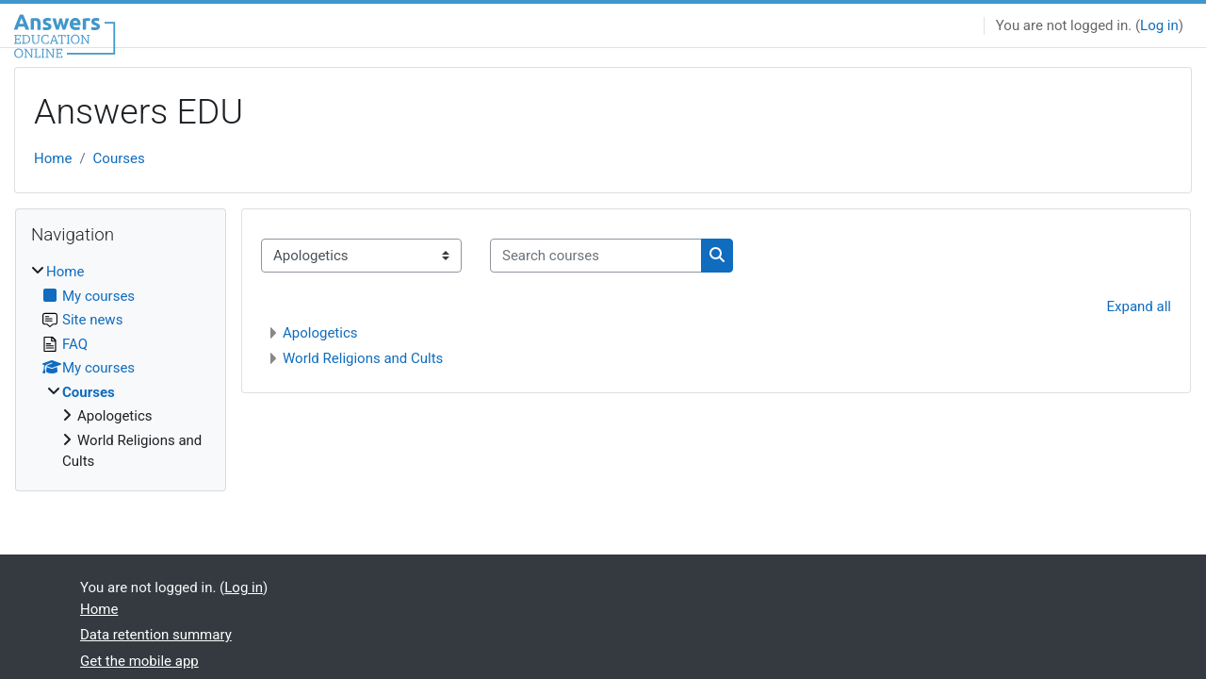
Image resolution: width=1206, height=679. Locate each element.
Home (53, 158)
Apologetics (320, 332)
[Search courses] (596, 256)
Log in (1159, 25)
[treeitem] (120, 366)
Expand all (1139, 306)
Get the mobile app (139, 661)
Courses (119, 158)
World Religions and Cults (363, 358)
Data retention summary (156, 634)
